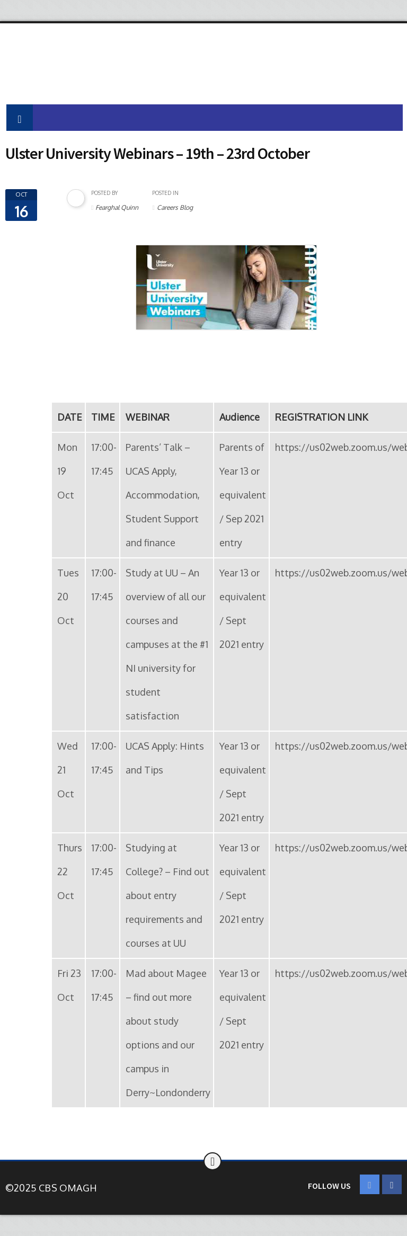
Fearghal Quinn (116, 207)
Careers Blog (175, 207)
